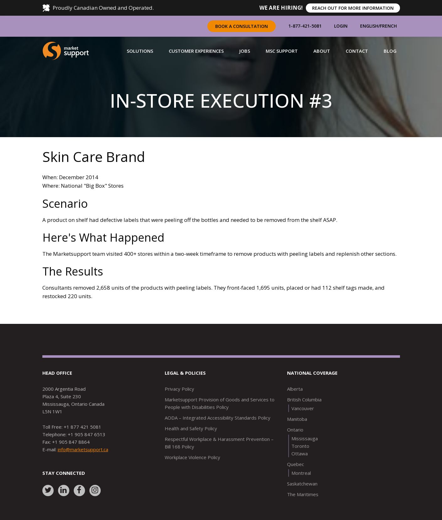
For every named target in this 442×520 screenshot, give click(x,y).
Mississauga (304, 438)
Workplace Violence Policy (192, 457)
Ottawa (299, 453)
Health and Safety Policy (191, 428)
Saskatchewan (302, 483)
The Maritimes (302, 494)
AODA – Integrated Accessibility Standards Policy (217, 418)
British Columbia (304, 399)
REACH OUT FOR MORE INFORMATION (353, 8)
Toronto (300, 446)
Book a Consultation (241, 26)
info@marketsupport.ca (83, 449)
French (388, 26)
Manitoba (297, 419)
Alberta (295, 389)
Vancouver (302, 408)
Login (341, 26)
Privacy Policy (179, 389)
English (369, 26)
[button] (140, 51)
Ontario (295, 429)
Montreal (301, 473)
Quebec (295, 464)
